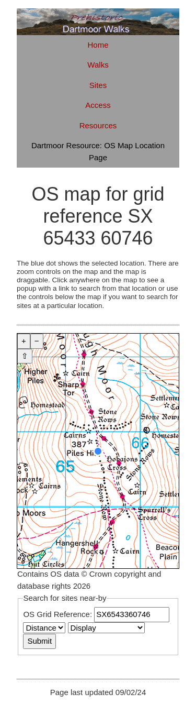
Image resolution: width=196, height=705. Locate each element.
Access (97, 105)
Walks (97, 64)
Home (97, 44)
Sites (98, 85)
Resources (98, 125)
